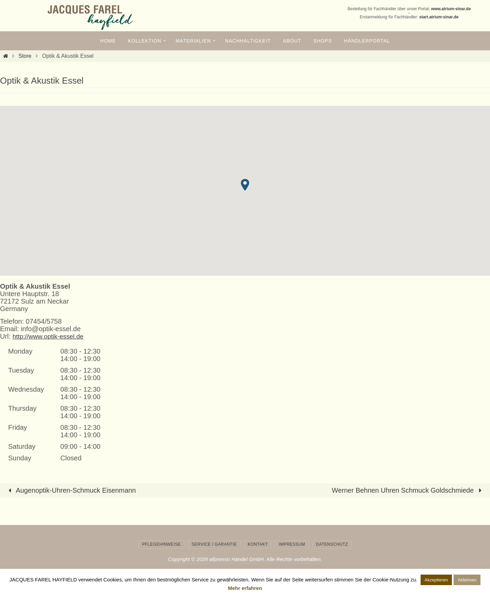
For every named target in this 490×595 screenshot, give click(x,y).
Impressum (292, 544)
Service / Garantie (214, 544)
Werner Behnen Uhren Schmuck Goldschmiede (407, 490)
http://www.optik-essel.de (50, 336)
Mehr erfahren (245, 588)
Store (24, 56)
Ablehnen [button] (467, 579)
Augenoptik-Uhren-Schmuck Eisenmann (71, 490)
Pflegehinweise (161, 544)
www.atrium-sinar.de (451, 8)
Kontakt (258, 544)
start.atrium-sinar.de (438, 17)
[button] (245, 185)
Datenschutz (332, 544)
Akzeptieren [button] (436, 579)
